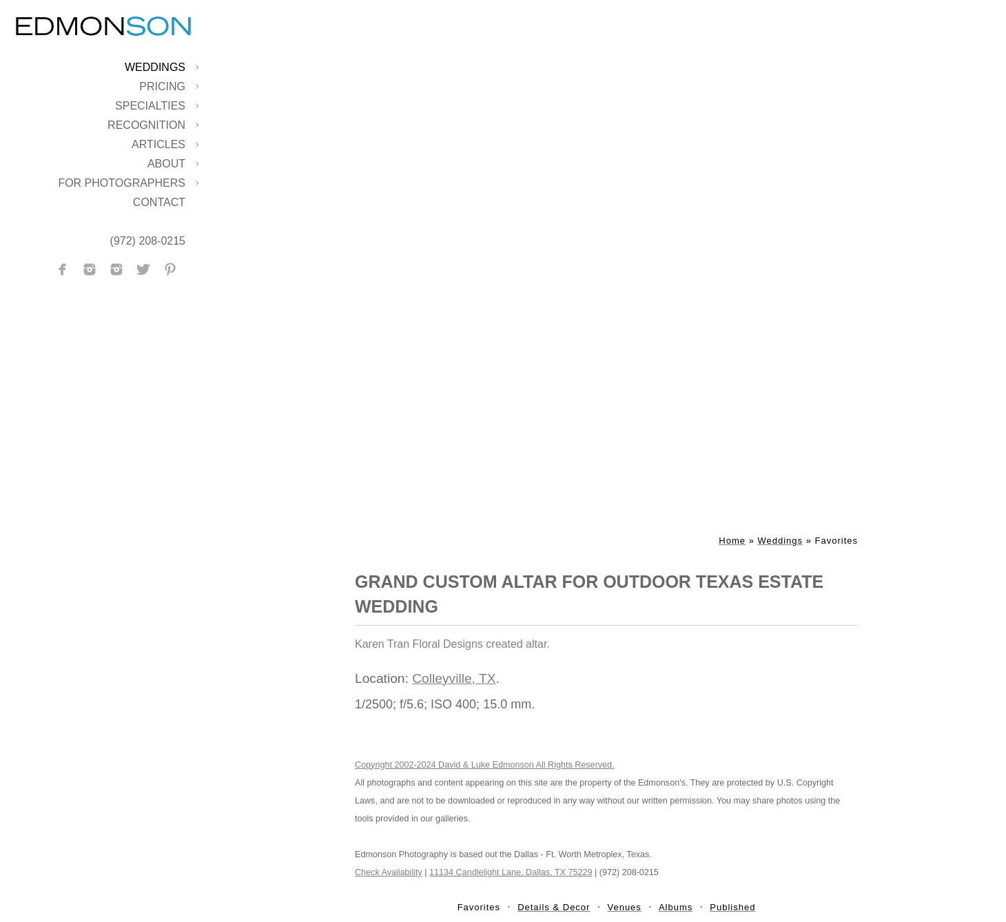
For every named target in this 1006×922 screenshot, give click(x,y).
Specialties (150, 106)
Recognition (146, 125)
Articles (158, 144)
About (166, 164)
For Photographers (121, 183)
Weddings (155, 67)
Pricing (162, 86)
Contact (159, 202)
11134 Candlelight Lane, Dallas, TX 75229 (510, 872)
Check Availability (388, 872)
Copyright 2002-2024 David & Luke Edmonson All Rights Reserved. (485, 765)
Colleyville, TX (453, 678)
